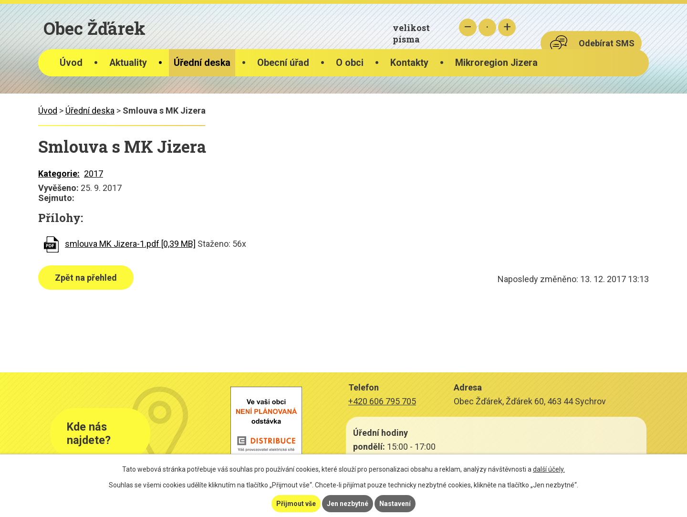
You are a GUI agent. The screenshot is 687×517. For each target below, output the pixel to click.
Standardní (487, 27)
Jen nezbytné (347, 503)
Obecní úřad (283, 62)
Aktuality (128, 62)
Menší (468, 27)
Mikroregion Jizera (496, 62)
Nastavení (395, 503)
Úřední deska (202, 62)
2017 (93, 174)
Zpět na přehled (86, 278)
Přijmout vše (296, 503)
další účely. (549, 469)
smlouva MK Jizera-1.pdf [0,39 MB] (130, 244)
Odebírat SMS (607, 43)
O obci (350, 62)
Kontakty (409, 62)
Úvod (71, 62)
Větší (507, 27)
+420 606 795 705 (382, 401)
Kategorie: (59, 174)
